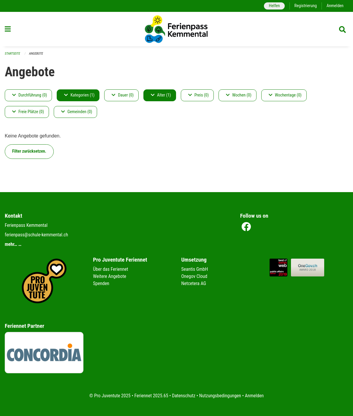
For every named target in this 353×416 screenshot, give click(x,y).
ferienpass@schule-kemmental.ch (36, 235)
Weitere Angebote (109, 276)
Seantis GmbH (194, 269)
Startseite (12, 54)
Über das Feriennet (110, 269)
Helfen (274, 5)
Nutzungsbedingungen (220, 395)
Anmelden (335, 5)
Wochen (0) (238, 95)
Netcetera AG (193, 283)
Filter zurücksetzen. (29, 151)
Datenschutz (183, 395)
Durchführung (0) (29, 95)
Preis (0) (198, 95)
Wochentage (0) (285, 95)
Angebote (36, 54)
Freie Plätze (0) (28, 111)
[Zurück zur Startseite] (177, 29)
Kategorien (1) (79, 95)
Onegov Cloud (194, 276)
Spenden (101, 283)
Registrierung (306, 5)
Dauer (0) (123, 95)
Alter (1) (161, 95)
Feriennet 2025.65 (151, 395)
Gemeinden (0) (76, 111)
